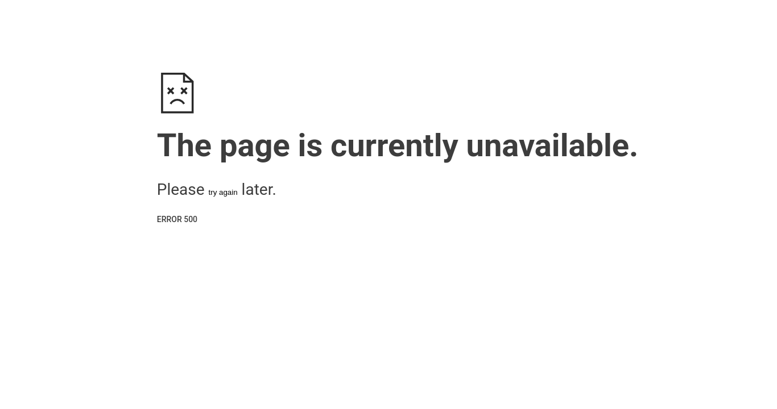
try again (223, 192)
